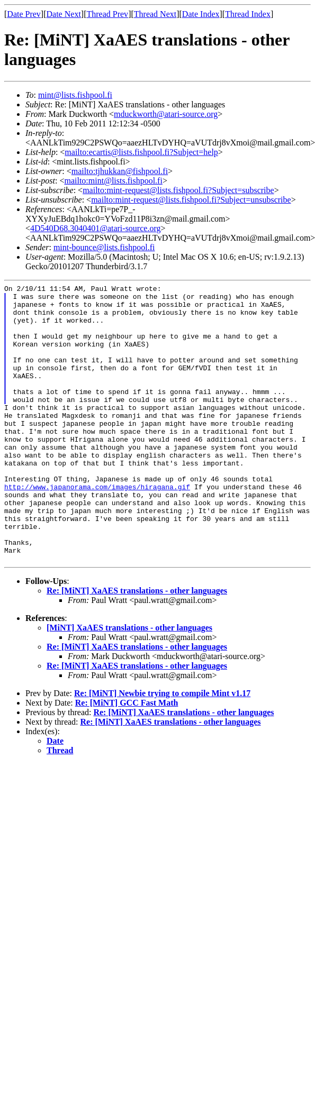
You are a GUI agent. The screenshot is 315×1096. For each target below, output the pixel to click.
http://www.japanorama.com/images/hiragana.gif (97, 528)
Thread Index (248, 14)
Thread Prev (107, 14)
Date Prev (24, 14)
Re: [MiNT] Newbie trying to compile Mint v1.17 (162, 748)
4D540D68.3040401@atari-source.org (95, 228)
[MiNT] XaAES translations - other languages (129, 683)
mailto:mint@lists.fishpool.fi (113, 180)
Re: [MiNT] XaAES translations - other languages (137, 646)
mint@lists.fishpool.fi (75, 94)
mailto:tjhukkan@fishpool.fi (119, 171)
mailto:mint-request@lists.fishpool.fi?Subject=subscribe (178, 190)
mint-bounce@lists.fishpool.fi (104, 247)
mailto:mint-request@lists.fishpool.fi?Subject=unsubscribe (191, 199)
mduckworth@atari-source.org (166, 113)
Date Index (201, 14)
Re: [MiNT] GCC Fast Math (126, 758)
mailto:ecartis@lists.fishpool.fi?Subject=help (141, 152)
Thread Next (155, 14)
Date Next (64, 14)
